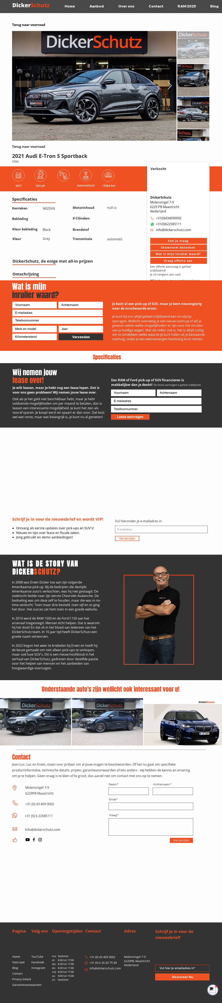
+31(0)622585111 (169, 224)
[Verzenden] (81, 337)
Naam (113, 784)
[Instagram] (40, 839)
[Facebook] (33, 839)
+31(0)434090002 (169, 218)
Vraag (113, 815)
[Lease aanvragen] (130, 417)
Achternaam (161, 784)
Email (112, 799)
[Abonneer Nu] (182, 976)
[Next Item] (169, 86)
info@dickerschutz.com (173, 230)
